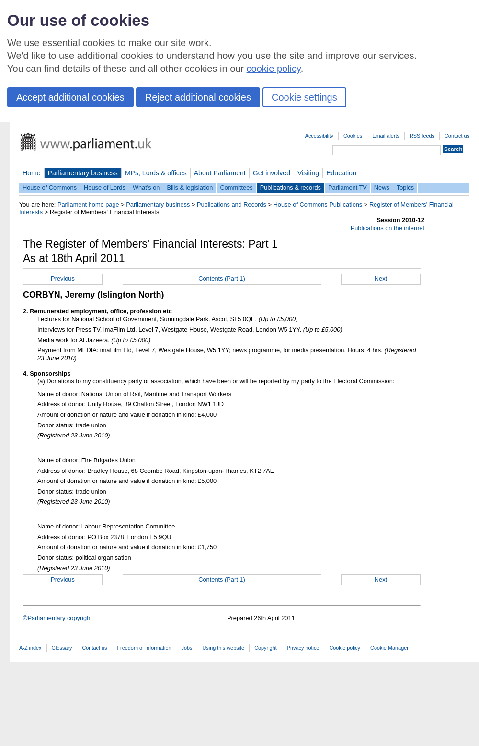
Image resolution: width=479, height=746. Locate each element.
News (381, 187)
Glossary (62, 648)
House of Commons (50, 187)
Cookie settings (304, 97)
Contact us (457, 135)
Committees (236, 187)
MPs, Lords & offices (156, 173)
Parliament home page (88, 204)
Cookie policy (344, 648)
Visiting (308, 173)
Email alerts (385, 135)
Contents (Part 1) (221, 278)
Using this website (223, 648)
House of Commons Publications (318, 204)
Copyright (265, 648)
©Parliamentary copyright (57, 617)
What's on (146, 187)
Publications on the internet (387, 227)
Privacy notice (303, 648)
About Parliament (220, 173)
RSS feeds (422, 135)
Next (381, 278)
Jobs (186, 648)
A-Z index (30, 648)
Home (32, 173)
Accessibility (319, 135)
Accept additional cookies (70, 97)
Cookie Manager (389, 648)
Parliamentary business (83, 173)
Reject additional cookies (198, 97)
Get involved (271, 173)
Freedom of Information (144, 648)
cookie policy (274, 68)
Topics (405, 187)
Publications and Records (231, 204)
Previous (63, 278)
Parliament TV (347, 187)
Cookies (352, 135)
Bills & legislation (190, 187)
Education (341, 173)
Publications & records (290, 187)
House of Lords (104, 187)
